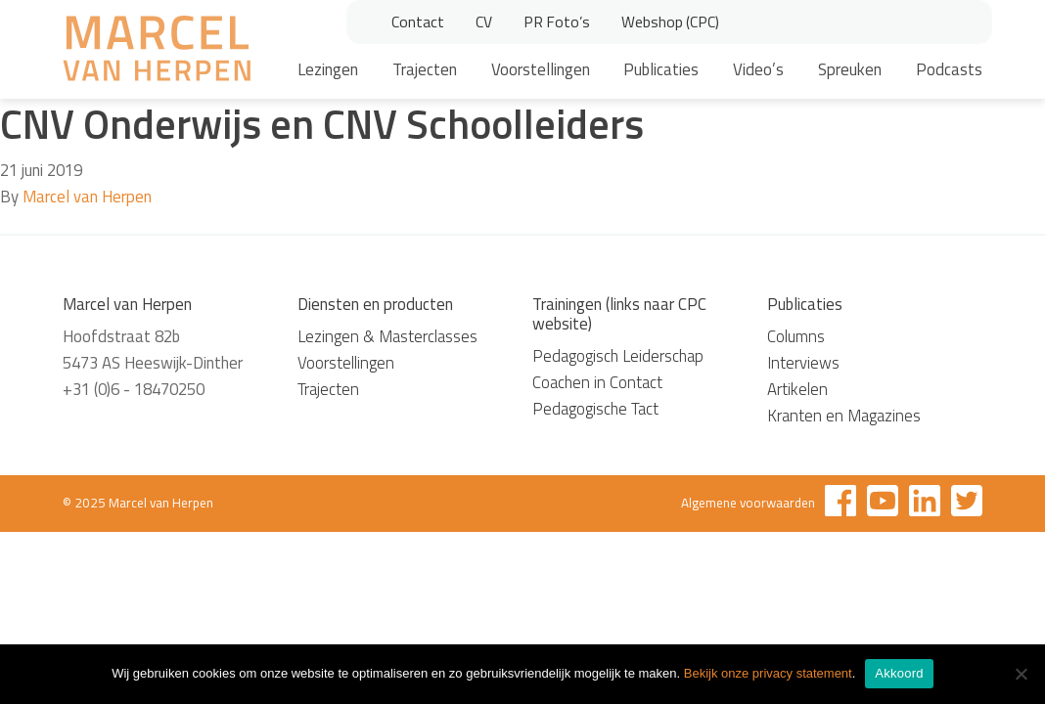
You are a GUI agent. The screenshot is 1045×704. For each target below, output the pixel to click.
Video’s (758, 69)
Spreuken (850, 69)
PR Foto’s (556, 21)
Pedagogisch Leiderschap (618, 356)
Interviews (803, 362)
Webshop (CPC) (670, 21)
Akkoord (899, 673)
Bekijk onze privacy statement (768, 673)
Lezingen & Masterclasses (387, 336)
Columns (796, 336)
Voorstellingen (540, 69)
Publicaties (661, 69)
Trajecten (424, 69)
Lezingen (327, 69)
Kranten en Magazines (844, 415)
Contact (417, 21)
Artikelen (797, 389)
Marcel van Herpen (87, 196)
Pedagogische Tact (595, 408)
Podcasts (949, 69)
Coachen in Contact (597, 382)
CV (484, 21)
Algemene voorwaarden (748, 502)
